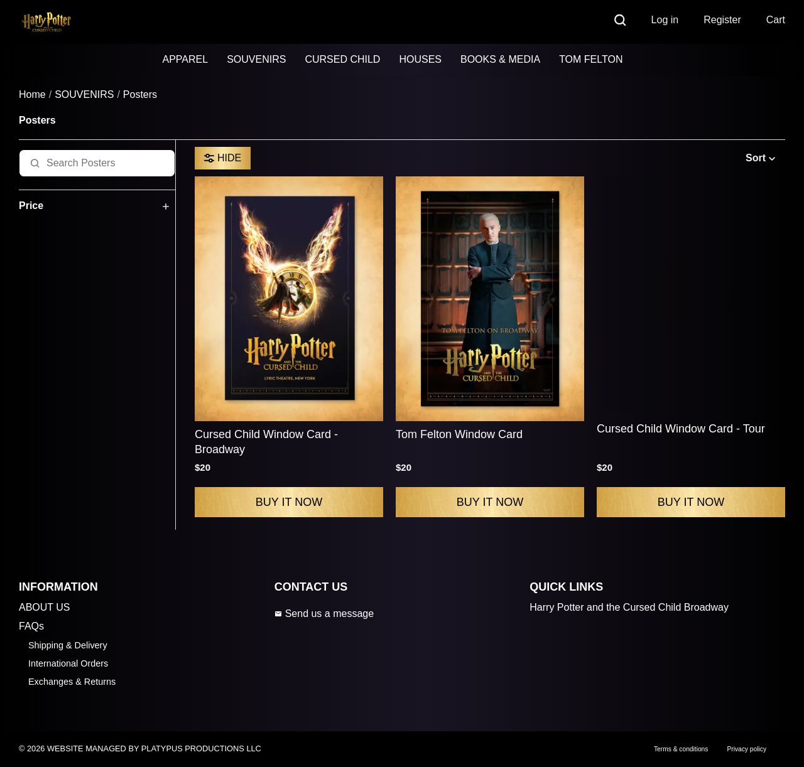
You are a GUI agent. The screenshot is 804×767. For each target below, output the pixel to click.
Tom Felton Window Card (459, 434)
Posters (140, 94)
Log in (665, 19)
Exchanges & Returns (72, 682)
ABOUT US (44, 607)
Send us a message (324, 613)
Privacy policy (746, 749)
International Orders (68, 663)
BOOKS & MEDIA (500, 59)
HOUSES (420, 59)
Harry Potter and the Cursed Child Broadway (629, 607)
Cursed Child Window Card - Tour (681, 428)
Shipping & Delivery (67, 645)
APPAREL (186, 59)
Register (722, 19)
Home (32, 94)
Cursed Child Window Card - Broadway (266, 441)
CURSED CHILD (342, 59)
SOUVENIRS (256, 59)
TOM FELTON (590, 59)
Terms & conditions (681, 749)
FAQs (31, 626)
